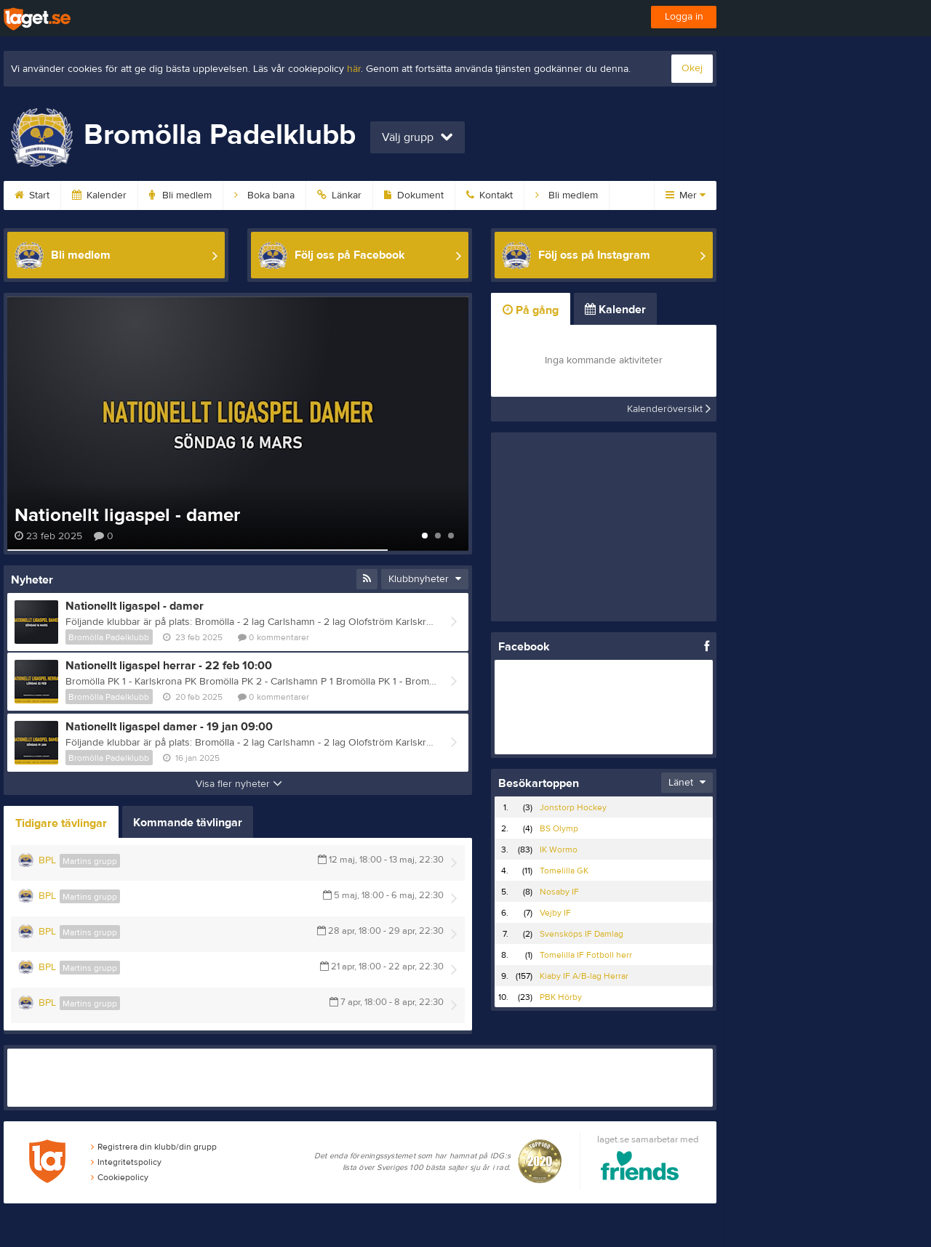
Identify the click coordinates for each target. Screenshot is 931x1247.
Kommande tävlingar (187, 822)
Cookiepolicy (119, 1177)
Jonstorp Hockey (573, 807)
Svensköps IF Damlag (581, 934)
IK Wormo (559, 849)
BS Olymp (559, 828)
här (354, 69)
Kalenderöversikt (669, 409)
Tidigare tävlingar (61, 823)
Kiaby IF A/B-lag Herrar (584, 976)
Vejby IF (555, 913)
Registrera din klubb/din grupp (154, 1147)
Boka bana (264, 195)
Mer (686, 195)
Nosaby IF (559, 891)
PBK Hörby (561, 997)
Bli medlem (180, 195)
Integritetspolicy (126, 1162)
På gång (531, 310)
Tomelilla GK (564, 870)
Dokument (414, 195)
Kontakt (489, 195)
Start (32, 195)
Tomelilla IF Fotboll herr (586, 955)
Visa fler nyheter (239, 784)
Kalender (99, 195)
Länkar (339, 195)
